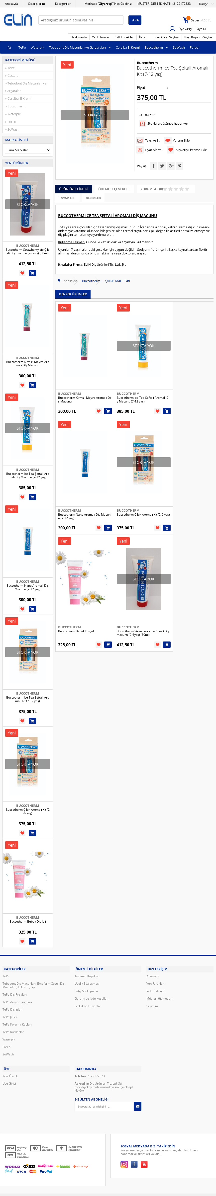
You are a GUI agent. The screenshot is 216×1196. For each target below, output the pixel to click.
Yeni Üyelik (10, 1072)
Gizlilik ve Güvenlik (87, 1004)
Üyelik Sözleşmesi (87, 982)
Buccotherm (154, 47)
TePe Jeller (9, 1015)
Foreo (194, 47)
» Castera (11, 75)
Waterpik (37, 47)
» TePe (10, 68)
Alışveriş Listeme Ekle (192, 148)
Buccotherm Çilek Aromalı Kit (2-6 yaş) (28, 811)
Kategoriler (63, 3)
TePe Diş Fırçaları (14, 993)
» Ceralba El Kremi (18, 98)
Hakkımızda (79, 37)
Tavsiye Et (153, 139)
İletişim (144, 37)
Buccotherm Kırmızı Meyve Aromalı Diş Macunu (27, 363)
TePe (22, 47)
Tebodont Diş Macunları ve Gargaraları (77, 47)
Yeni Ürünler (100, 37)
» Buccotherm (15, 106)
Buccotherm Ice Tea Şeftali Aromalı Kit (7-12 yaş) (27, 699)
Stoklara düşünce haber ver (168, 123)
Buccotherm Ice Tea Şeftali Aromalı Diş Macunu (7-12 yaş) (27, 475)
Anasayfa (11, 3)
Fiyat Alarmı (154, 148)
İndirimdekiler (124, 37)
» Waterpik (12, 114)
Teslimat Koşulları (87, 974)
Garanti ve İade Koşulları (91, 997)
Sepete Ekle (32, 273)
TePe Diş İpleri (12, 1008)
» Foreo (10, 121)
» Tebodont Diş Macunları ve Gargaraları (25, 87)
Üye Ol (201, 29)
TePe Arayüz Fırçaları (17, 1000)
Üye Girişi (185, 29)
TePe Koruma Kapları (17, 1023)
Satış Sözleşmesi (86, 989)
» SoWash (12, 129)
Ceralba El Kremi (128, 47)
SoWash (179, 47)
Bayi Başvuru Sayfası (198, 37)
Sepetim (152, 1004)
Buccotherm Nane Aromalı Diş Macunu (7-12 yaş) (27, 587)
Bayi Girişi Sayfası (166, 37)
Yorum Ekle (182, 139)
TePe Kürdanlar (13, 1030)
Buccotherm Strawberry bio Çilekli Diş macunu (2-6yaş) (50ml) (27, 251)
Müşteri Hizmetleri (159, 997)
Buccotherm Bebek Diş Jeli (27, 921)
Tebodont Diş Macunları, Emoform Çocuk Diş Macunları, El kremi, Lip (33, 983)
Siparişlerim (36, 3)
